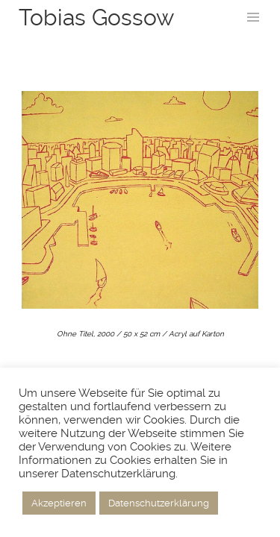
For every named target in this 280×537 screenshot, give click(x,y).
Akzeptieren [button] (59, 503)
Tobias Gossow (96, 17)
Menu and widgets (253, 33)
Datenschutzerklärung (158, 503)
